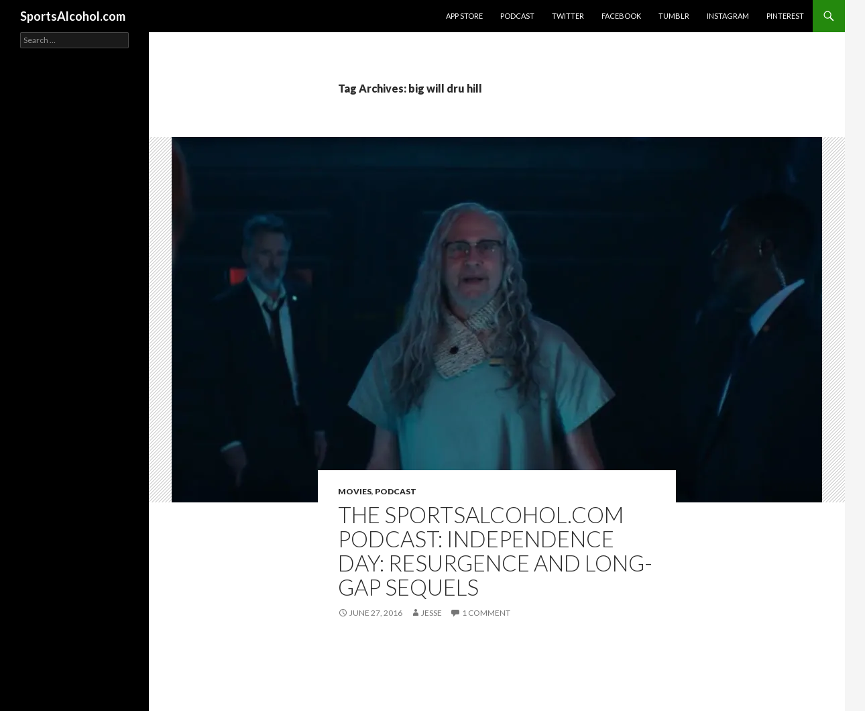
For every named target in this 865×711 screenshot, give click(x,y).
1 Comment (486, 613)
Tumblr (673, 15)
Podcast (517, 15)
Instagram (728, 15)
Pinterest (785, 15)
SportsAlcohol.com (72, 16)
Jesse (431, 613)
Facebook (621, 15)
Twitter (568, 15)
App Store (464, 15)
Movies (354, 491)
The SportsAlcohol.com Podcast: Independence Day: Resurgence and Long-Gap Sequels (495, 550)
